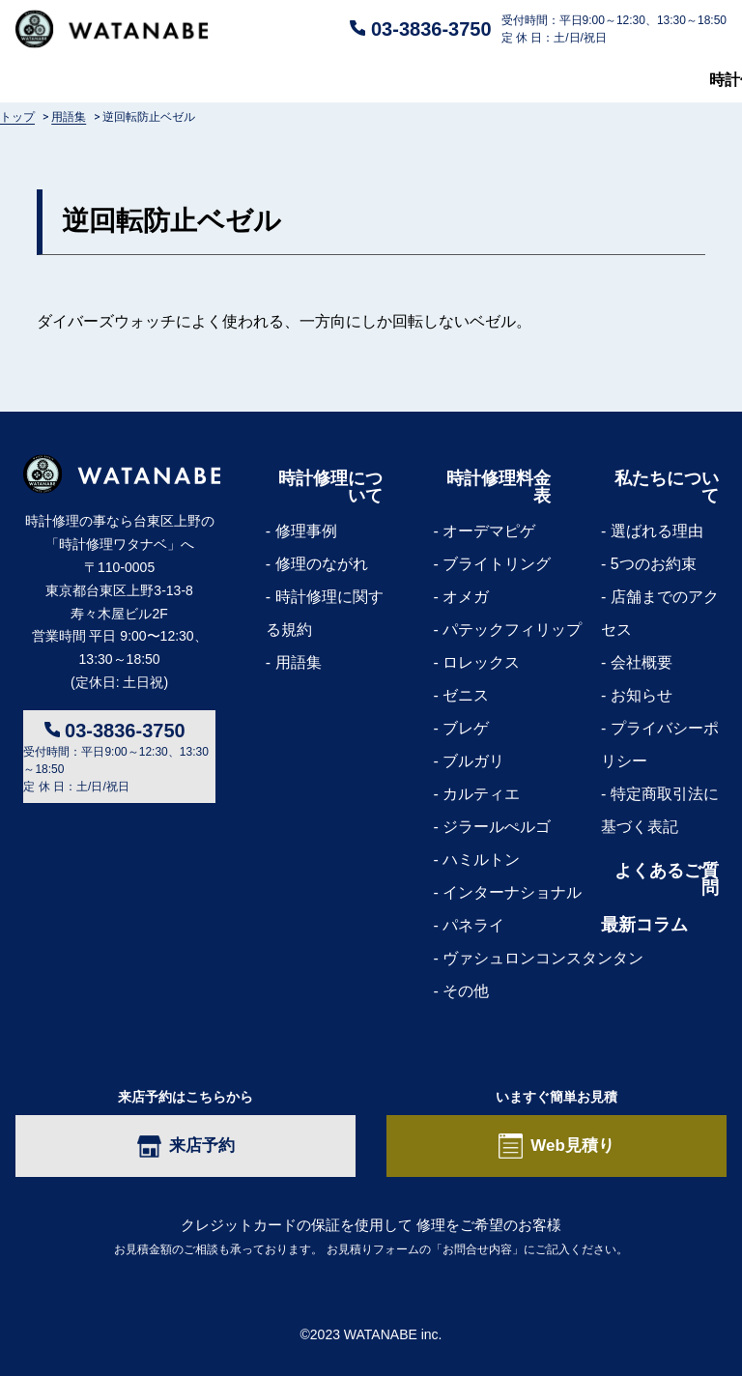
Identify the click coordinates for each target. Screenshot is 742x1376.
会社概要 (641, 662)
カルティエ (481, 794)
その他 (465, 991)
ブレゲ (465, 728)
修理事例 (306, 531)
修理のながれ (321, 564)
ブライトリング (496, 564)
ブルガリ (473, 761)
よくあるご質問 (386, 80)
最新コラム (688, 80)
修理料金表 (235, 80)
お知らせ (641, 695)
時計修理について (77, 80)
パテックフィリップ (512, 629)
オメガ (465, 596)
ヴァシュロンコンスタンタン (542, 958)
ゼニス (465, 695)
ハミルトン (481, 859)
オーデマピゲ (488, 531)
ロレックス (481, 662)
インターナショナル (512, 892)
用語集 (298, 662)
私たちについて (545, 80)
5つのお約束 (654, 564)
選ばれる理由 (657, 531)
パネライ (473, 925)
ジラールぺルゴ (496, 826)
